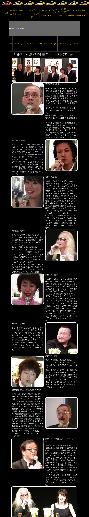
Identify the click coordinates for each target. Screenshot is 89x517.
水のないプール (32, 10)
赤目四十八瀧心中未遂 (76, 15)
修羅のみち (47, 15)
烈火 (61, 15)
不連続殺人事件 (16, 10)
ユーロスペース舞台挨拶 (46, 44)
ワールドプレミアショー (23, 44)
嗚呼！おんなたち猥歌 (76, 10)
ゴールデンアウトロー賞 (69, 44)
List (6, 13)
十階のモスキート (47, 10)
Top (10, 44)
